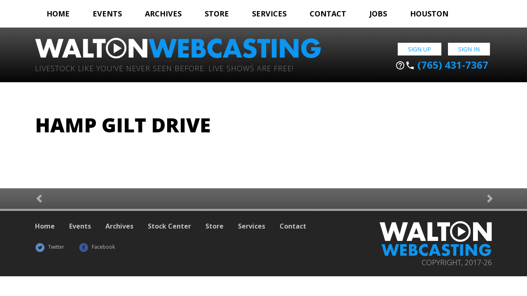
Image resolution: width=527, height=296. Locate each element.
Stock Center (169, 226)
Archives (163, 13)
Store (217, 13)
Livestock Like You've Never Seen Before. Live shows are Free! (164, 67)
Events (107, 13)
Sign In (469, 49)
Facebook (97, 246)
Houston (429, 13)
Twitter (49, 246)
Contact (328, 13)
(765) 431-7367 (441, 65)
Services (269, 13)
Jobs (378, 13)
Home (58, 13)
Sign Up (419, 49)
